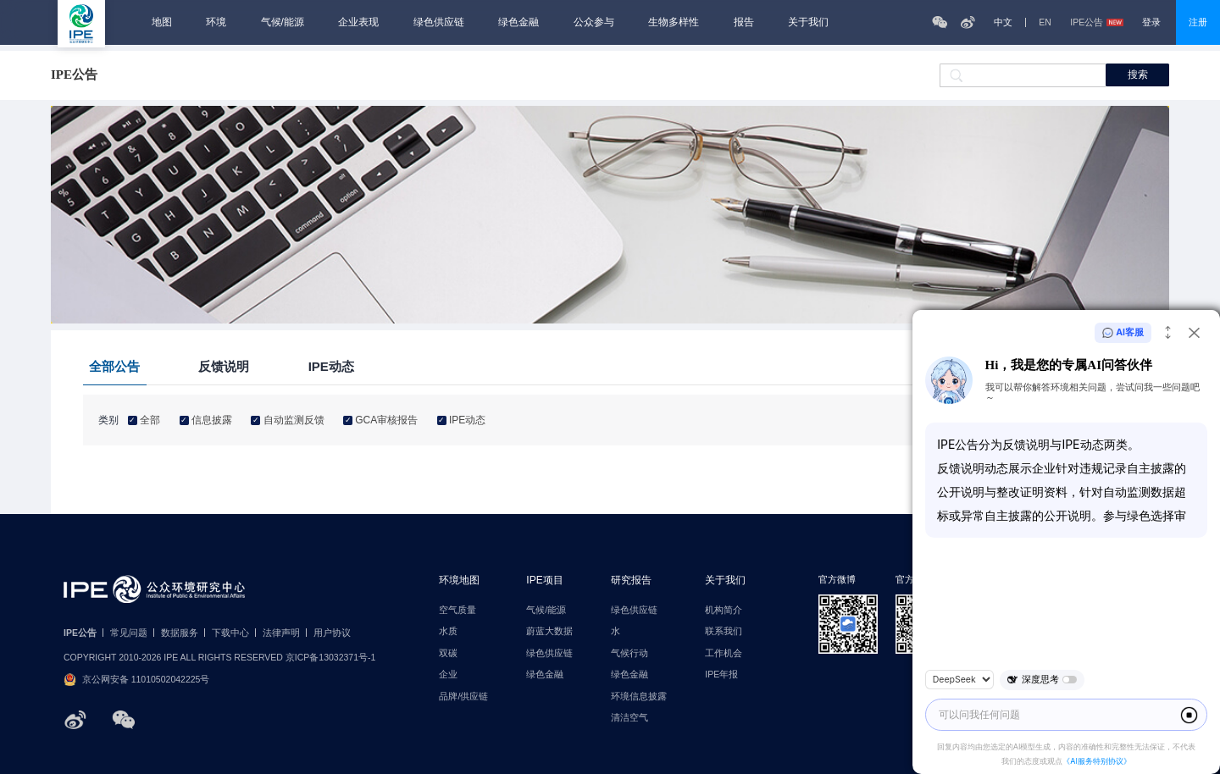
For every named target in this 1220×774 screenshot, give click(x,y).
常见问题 (128, 633)
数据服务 (179, 633)
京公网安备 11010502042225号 (136, 679)
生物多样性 (673, 22)
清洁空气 (629, 717)
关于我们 (808, 22)
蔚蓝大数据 (549, 631)
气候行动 (629, 653)
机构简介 (723, 610)
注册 (1198, 22)
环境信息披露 (639, 696)
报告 (744, 22)
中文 (1003, 22)
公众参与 (594, 22)
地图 (162, 22)
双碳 (448, 653)
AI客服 (1123, 332)
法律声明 (281, 633)
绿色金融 (518, 22)
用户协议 (332, 633)
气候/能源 (282, 22)
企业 (448, 674)
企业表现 (358, 22)
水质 (448, 631)
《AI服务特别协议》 (1096, 761)
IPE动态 (331, 366)
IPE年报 (721, 674)
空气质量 (457, 610)
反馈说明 (223, 366)
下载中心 (230, 633)
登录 (1151, 22)
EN (1045, 22)
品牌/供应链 (463, 696)
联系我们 (723, 631)
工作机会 (723, 653)
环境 (216, 22)
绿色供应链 (438, 22)
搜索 (1138, 74)
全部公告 (114, 366)
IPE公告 (1096, 22)
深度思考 (1042, 680)
